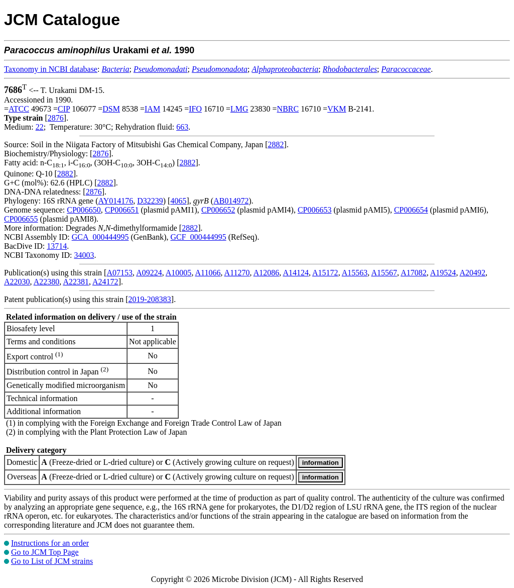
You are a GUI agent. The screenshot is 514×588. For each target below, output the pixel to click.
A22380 (47, 281)
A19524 (443, 272)
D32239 (150, 201)
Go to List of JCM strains (52, 561)
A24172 (105, 281)
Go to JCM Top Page (45, 552)
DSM (111, 109)
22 (40, 127)
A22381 (76, 281)
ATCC (19, 109)
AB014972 (230, 201)
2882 (276, 144)
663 (182, 127)
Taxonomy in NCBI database (50, 69)
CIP (64, 109)
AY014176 (116, 201)
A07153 (119, 272)
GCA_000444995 (100, 237)
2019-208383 (149, 299)
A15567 (384, 272)
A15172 (325, 272)
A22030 (17, 281)
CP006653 (315, 210)
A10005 (179, 272)
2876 (56, 118)
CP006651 (122, 210)
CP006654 (411, 210)
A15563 (355, 272)
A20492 (473, 272)
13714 (57, 246)
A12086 (266, 272)
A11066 (208, 272)
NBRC (288, 109)
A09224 (149, 272)
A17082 (414, 272)
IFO (195, 109)
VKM (336, 109)
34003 (84, 255)
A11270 (237, 272)
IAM (152, 109)
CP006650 (84, 210)
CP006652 (218, 210)
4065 (178, 201)
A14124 (296, 272)
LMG (239, 109)
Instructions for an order (50, 543)
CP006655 (21, 219)
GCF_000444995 (198, 237)
